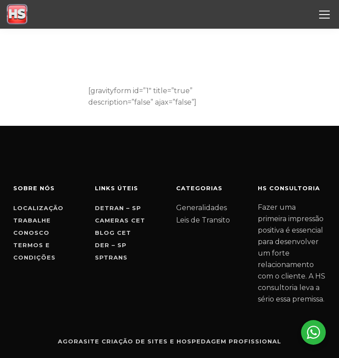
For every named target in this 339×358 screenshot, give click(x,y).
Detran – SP (118, 207)
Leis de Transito (203, 220)
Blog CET (113, 232)
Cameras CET (120, 220)
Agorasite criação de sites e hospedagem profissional (169, 341)
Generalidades (201, 207)
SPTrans (111, 257)
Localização (38, 207)
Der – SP (111, 245)
